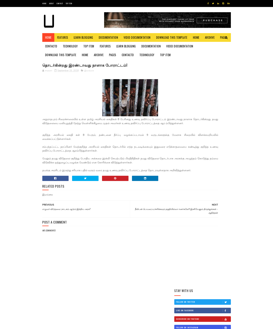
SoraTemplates (58, 324)
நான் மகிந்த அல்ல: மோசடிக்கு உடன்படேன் (209, 169)
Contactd (51, 46)
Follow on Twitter (203, 75)
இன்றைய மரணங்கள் (208, 183)
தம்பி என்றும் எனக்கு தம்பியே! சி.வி (208, 137)
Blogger (84, 324)
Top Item (69, 3)
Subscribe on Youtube (203, 92)
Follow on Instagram (203, 101)
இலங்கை (89, 71)
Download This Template (171, 37)
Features (62, 37)
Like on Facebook (203, 84)
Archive (210, 37)
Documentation (108, 37)
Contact (59, 3)
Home (44, 3)
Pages (112, 55)
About (51, 3)
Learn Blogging (83, 37)
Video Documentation (137, 37)
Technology (70, 46)
